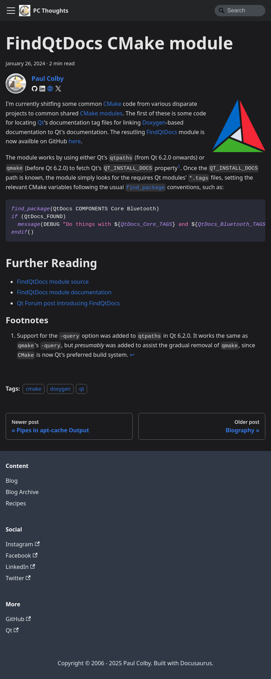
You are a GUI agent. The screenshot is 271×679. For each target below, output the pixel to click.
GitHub (18, 619)
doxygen (60, 388)
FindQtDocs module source (53, 282)
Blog (12, 481)
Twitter (18, 578)
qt (81, 388)
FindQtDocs (161, 132)
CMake (112, 104)
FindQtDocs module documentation (64, 292)
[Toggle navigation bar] (11, 10)
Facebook (21, 555)
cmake (33, 388)
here (75, 141)
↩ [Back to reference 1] (132, 355)
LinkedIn (20, 567)
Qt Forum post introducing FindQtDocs (68, 303)
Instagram (23, 544)
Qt (40, 122)
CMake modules (101, 113)
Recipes (16, 503)
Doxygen (153, 122)
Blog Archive (22, 492)
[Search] (240, 10)
